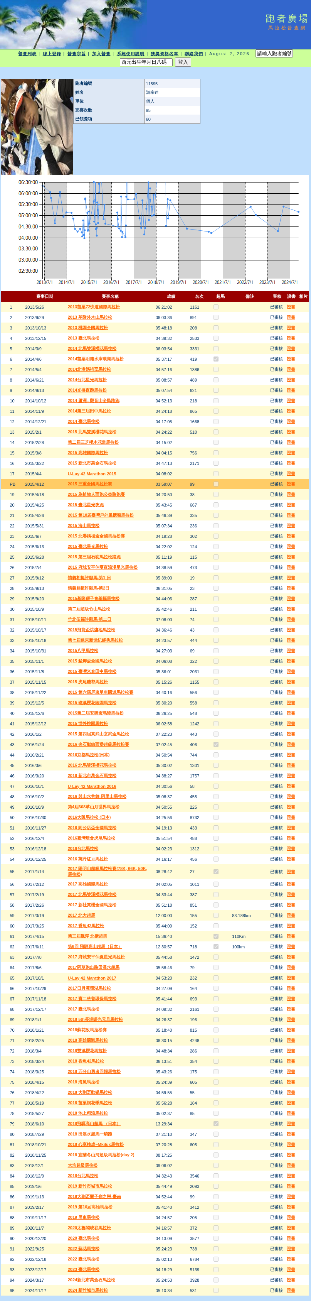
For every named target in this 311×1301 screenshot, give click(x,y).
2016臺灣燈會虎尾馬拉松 (91, 838)
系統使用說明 (131, 53)
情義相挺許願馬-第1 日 (89, 577)
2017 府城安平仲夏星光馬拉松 (96, 957)
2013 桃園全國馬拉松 (88, 327)
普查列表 (27, 53)
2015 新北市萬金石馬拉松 (92, 463)
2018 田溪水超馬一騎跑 (90, 1134)
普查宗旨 (76, 53)
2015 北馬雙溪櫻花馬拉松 (92, 431)
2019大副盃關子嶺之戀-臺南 (94, 1196)
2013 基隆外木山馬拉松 (90, 317)
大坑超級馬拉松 (83, 1165)
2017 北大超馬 (82, 915)
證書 (291, 306)
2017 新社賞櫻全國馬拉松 (92, 904)
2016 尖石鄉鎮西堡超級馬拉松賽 (98, 744)
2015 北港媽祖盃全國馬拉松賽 (96, 536)
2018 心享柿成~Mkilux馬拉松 (96, 1144)
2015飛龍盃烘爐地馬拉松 (91, 629)
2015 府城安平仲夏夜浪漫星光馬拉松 (103, 567)
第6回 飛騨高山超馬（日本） (95, 946)
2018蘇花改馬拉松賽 (87, 1029)
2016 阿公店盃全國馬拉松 (92, 827)
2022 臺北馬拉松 (84, 1259)
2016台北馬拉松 (83, 848)
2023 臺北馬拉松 (84, 1269)
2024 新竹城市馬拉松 (88, 1290)
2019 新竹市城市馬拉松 (90, 1186)
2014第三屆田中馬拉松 (89, 411)
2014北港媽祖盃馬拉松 (89, 369)
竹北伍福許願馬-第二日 (90, 619)
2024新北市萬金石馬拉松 (91, 1279)
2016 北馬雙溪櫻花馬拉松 (92, 765)
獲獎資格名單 (165, 53)
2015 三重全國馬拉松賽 (90, 484)
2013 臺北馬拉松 (84, 338)
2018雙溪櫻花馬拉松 (87, 1050)
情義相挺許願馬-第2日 (89, 588)
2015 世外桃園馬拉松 (88, 723)
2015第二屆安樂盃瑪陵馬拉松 (96, 713)
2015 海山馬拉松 (84, 525)
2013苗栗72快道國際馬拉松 (94, 306)
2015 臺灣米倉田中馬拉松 (92, 671)
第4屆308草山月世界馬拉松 (93, 806)
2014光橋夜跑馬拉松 (87, 390)
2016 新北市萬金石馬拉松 (92, 775)
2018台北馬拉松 (83, 1175)
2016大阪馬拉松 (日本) (89, 817)
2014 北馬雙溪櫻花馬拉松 (92, 348)
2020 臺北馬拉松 (84, 1238)
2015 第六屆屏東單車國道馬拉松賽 (101, 692)
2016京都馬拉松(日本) (89, 754)
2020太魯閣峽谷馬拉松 (89, 1227)
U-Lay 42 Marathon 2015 (92, 473)
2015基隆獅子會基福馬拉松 (93, 598)
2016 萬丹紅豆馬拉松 (88, 859)
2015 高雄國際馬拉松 (88, 452)
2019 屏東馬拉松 (84, 1217)
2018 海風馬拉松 (84, 1082)
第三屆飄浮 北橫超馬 (87, 936)
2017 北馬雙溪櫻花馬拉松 (92, 894)
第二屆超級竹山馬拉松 (89, 609)
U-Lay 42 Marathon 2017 (92, 978)
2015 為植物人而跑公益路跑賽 (96, 494)
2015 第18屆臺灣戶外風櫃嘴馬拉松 (101, 515)
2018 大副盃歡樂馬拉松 (90, 1092)
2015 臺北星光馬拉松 (88, 546)
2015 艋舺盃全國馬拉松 (90, 661)
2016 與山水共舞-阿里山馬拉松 (97, 796)
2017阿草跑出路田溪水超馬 (93, 967)
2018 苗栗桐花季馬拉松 (90, 1102)
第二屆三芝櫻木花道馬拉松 (93, 442)
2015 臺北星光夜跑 (86, 504)
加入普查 (101, 53)
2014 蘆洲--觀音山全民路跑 (93, 400)
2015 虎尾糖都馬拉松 (88, 681)
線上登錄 (52, 53)
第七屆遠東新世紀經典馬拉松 (95, 640)
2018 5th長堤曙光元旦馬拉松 (95, 1019)
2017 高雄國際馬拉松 (88, 884)
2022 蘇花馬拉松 (84, 1248)
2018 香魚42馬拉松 (86, 1061)
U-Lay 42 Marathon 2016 (92, 786)
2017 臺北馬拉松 (84, 1009)
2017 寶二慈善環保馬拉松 (92, 998)
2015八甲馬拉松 (83, 650)
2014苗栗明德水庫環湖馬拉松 (96, 359)
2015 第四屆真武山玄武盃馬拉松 (98, 734)
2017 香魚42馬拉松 (86, 925)
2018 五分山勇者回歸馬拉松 (94, 1071)
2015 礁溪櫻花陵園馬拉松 (92, 702)
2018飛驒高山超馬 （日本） (94, 1123)
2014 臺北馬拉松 (84, 421)
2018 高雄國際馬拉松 (88, 1040)
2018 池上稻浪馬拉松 (88, 1113)
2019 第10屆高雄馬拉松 (90, 1207)
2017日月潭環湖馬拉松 (89, 988)
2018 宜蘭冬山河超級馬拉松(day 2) (101, 1154)
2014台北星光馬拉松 (87, 379)
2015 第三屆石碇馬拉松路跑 (94, 556)
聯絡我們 (194, 53)
